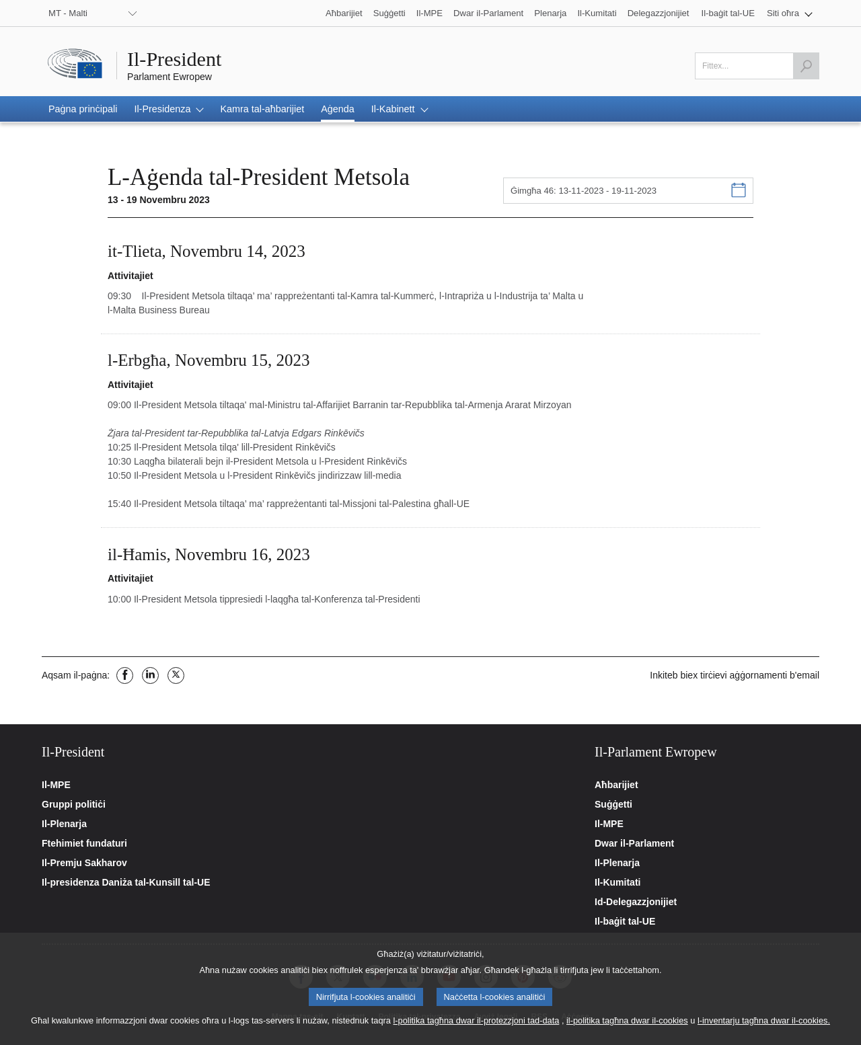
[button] (789, 13)
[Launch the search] (806, 66)
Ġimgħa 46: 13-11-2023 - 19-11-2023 (584, 191)
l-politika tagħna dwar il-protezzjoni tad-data (476, 1028)
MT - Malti (67, 13)
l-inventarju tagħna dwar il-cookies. (764, 1028)
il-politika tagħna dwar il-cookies (627, 1028)
